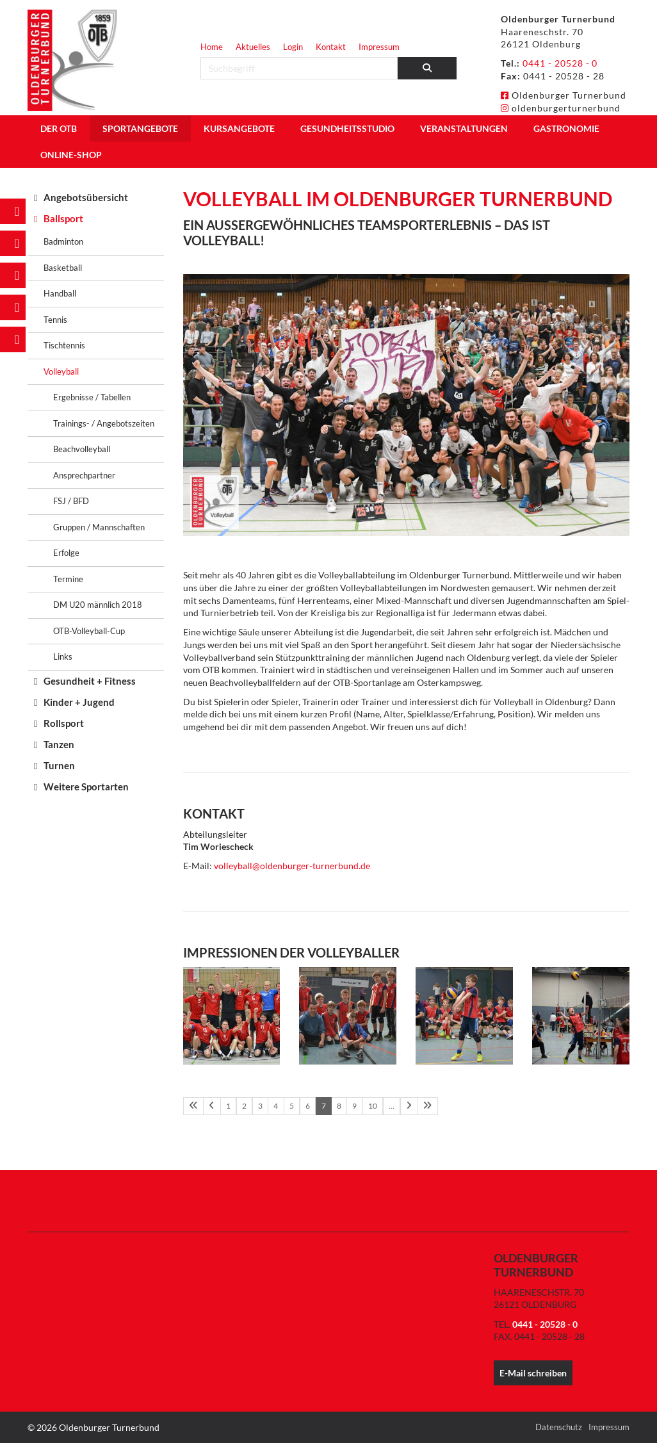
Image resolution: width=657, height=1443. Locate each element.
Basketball (63, 268)
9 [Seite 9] (350, 1106)
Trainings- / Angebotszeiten (103, 423)
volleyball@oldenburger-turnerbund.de (292, 865)
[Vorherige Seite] (211, 1106)
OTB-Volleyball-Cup (89, 631)
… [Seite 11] (386, 1106)
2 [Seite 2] (243, 1106)
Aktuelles (253, 47)
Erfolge (66, 553)
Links (62, 656)
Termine (68, 579)
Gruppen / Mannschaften (99, 527)
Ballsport (63, 218)
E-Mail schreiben (533, 1372)
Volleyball (61, 371)
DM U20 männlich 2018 (97, 604)
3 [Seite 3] (258, 1106)
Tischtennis (64, 345)
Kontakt (331, 47)
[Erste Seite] (193, 1106)
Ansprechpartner (84, 475)
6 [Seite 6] (304, 1106)
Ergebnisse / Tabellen (92, 397)
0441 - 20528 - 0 (560, 63)
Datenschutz (558, 1426)
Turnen (59, 765)
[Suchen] (427, 68)
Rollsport (64, 723)
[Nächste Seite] (403, 1106)
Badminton (63, 241)
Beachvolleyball (81, 449)
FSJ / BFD (71, 501)
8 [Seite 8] (335, 1106)
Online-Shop (71, 154)
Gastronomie (566, 128)
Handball (60, 293)
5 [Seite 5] (289, 1106)
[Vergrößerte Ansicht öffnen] (231, 1015)
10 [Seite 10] (368, 1106)
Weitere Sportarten (86, 786)
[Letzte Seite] (421, 1106)
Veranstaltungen (464, 128)
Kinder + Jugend (79, 702)
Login (293, 47)
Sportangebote (140, 128)
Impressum (379, 47)
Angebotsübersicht (86, 197)
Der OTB (58, 128)
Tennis (55, 319)
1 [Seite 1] (227, 1106)
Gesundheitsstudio (347, 128)
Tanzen (59, 744)
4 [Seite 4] (274, 1106)
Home (211, 47)
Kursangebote (239, 128)
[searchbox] (299, 68)
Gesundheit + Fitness (90, 681)
